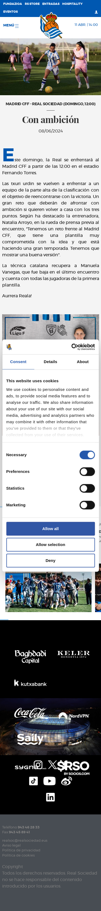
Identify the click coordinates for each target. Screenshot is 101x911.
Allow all (50, 528)
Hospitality (72, 3)
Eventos (10, 11)
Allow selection (50, 544)
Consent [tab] (18, 361)
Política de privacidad (21, 850)
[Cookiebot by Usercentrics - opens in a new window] (72, 346)
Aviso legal (11, 845)
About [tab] (83, 361)
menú (11, 26)
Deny (50, 560)
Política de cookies (18, 855)
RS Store (32, 3)
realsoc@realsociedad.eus (24, 840)
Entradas (51, 3)
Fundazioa (12, 3)
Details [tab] (50, 361)
